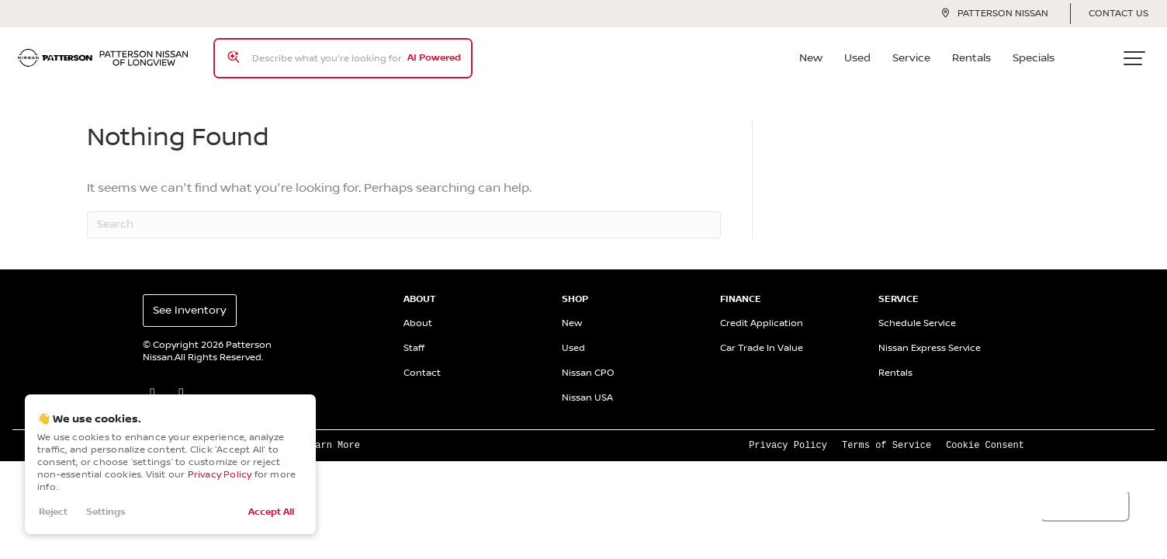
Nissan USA (587, 386)
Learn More (332, 432)
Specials (1039, 52)
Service (917, 52)
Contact (422, 361)
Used (863, 52)
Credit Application (761, 312)
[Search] (404, 213)
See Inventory (190, 299)
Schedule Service (917, 312)
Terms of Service (886, 432)
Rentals (976, 52)
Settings (106, 512)
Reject (53, 512)
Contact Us (1118, 13)
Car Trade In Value (761, 336)
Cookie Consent (985, 432)
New (816, 52)
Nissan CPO (588, 361)
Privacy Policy (220, 475)
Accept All (271, 512)
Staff (413, 336)
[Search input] (338, 52)
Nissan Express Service (929, 336)
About (417, 312)
